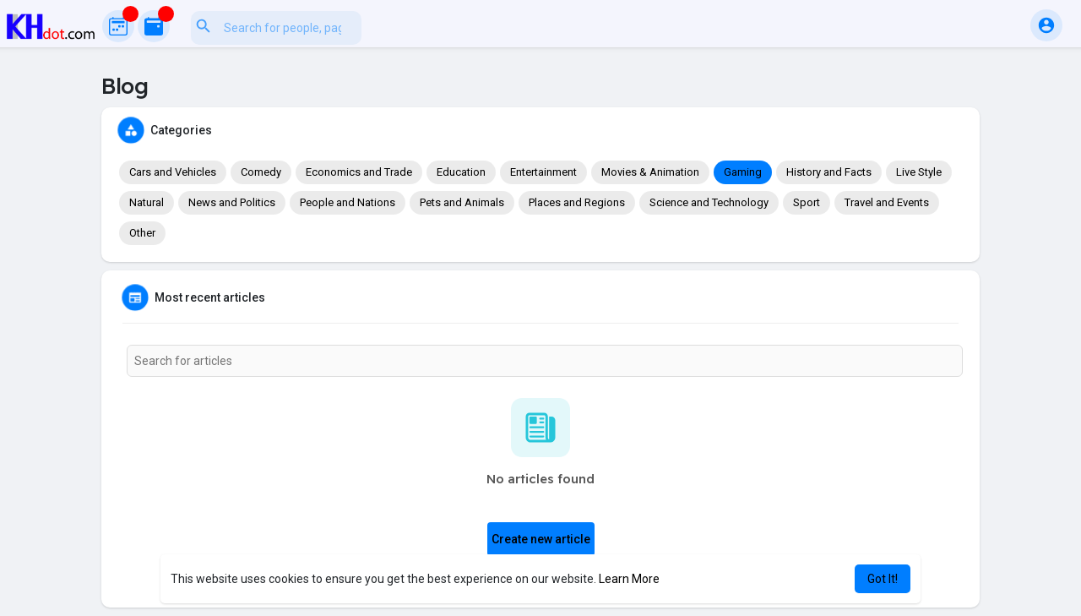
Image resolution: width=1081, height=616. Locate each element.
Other (142, 232)
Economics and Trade (359, 172)
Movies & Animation (650, 172)
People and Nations (347, 202)
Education (461, 172)
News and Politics (231, 202)
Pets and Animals (462, 202)
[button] (357, 26)
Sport (806, 202)
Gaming (743, 172)
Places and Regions (577, 202)
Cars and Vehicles (172, 172)
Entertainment (543, 172)
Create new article (541, 539)
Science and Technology (709, 202)
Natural (146, 202)
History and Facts (829, 172)
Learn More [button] (629, 579)
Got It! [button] (882, 579)
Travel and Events (887, 202)
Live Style (919, 172)
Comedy (261, 172)
